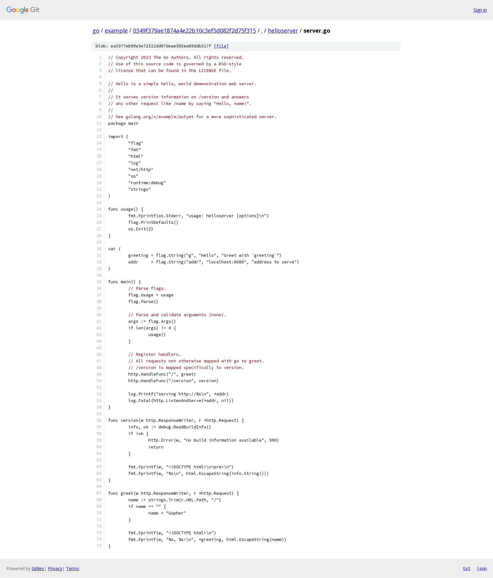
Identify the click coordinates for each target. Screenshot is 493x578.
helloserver (283, 30)
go (95, 30)
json (482, 568)
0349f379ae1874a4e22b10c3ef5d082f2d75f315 (194, 30)
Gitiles (38, 568)
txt (466, 568)
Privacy (55, 568)
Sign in (480, 10)
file (221, 46)
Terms (72, 568)
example (116, 30)
